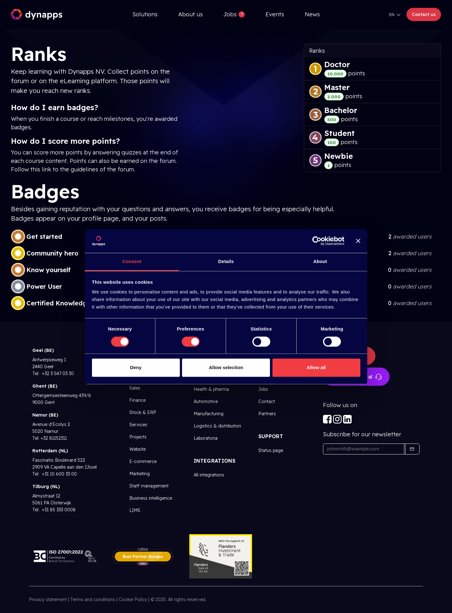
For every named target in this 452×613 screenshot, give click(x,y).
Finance (137, 400)
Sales (134, 388)
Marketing (139, 473)
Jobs (263, 389)
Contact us (424, 14)
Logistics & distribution (217, 426)
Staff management (149, 486)
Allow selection (226, 367)
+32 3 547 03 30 (57, 373)
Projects (138, 437)
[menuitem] (145, 14)
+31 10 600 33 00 (58, 474)
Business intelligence (150, 498)
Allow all (316, 367)
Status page (270, 450)
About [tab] (320, 261)
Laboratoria (206, 438)
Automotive (206, 401)
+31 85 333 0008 (58, 510)
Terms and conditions (92, 599)
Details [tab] (226, 261)
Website (137, 449)
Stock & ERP (142, 412)
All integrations (209, 475)
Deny (136, 367)
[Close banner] (358, 241)
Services (138, 424)
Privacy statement (48, 599)
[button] (412, 449)
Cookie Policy (133, 599)
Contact (266, 401)
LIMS (134, 510)
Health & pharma (211, 389)
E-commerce (143, 461)
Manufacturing (208, 414)
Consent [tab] (132, 261)
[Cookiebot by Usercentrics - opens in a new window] (316, 240)
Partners (267, 414)
